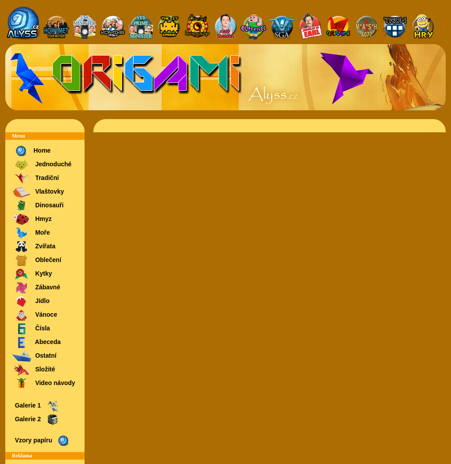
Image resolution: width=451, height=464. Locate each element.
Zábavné (36, 287)
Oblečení (36, 260)
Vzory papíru (42, 440)
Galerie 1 (36, 406)
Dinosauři (37, 205)
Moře (31, 233)
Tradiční (35, 178)
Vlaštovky (38, 192)
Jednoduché (41, 164)
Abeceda (36, 342)
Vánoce (34, 315)
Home (31, 151)
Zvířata (33, 246)
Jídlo (31, 301)
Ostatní (34, 356)
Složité (33, 369)
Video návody (43, 383)
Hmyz (32, 219)
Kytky (32, 274)
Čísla (31, 328)
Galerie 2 (36, 419)
